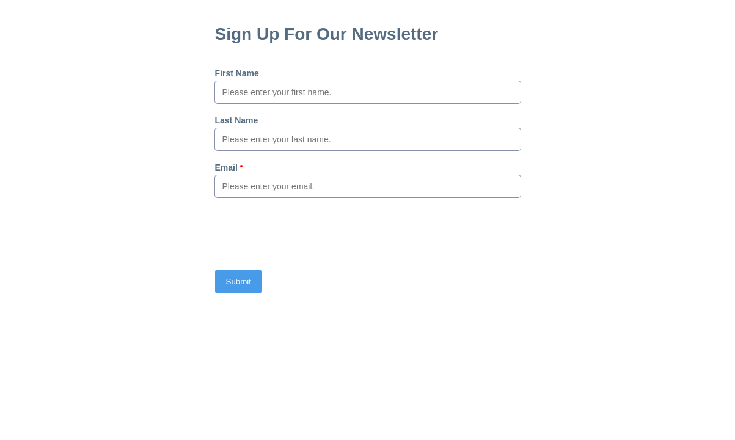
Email (226, 167)
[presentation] (308, 233)
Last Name (236, 120)
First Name (237, 73)
